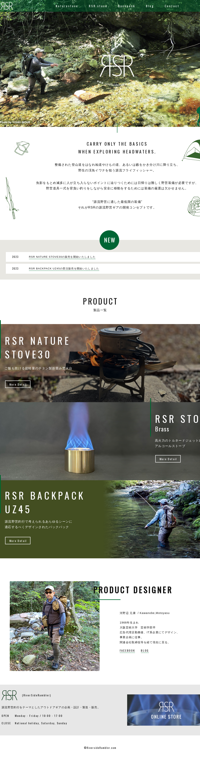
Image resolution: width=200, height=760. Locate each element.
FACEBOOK (127, 650)
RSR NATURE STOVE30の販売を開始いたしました (62, 256)
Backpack (126, 6)
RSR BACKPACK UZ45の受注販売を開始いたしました (64, 268)
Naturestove (67, 6)
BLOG (145, 650)
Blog (150, 6)
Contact (172, 6)
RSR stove (98, 6)
